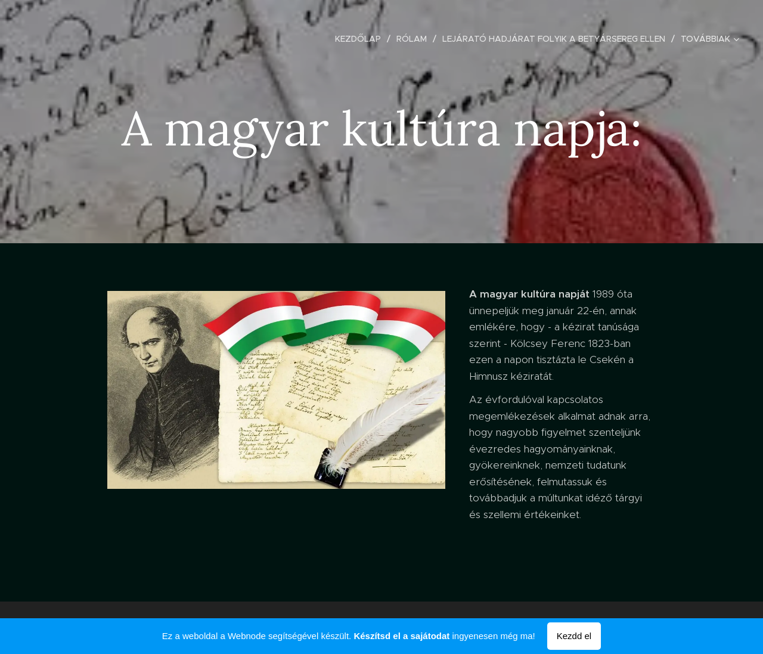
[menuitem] (361, 39)
